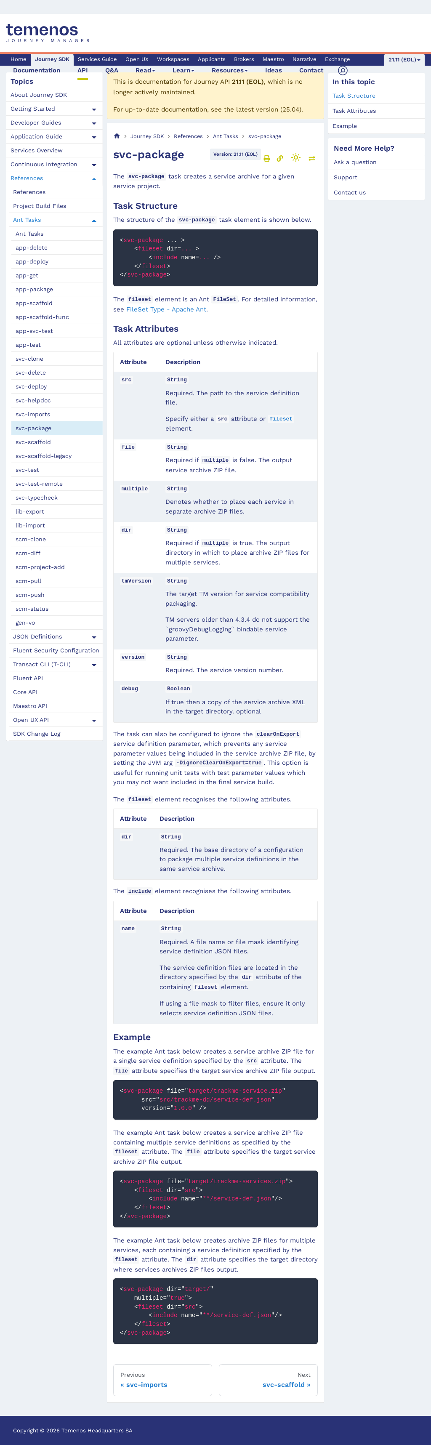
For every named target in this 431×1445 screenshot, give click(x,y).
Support (345, 177)
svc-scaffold (33, 442)
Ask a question (355, 162)
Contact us (350, 192)
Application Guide (36, 136)
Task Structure (354, 95)
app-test (28, 344)
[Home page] (117, 136)
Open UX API (31, 719)
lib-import (30, 525)
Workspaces (173, 59)
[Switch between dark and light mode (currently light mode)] (296, 157)
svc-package (33, 428)
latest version (257, 109)
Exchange (337, 59)
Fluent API (28, 678)
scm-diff (28, 553)
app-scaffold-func (42, 317)
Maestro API (30, 706)
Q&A (111, 70)
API (82, 70)
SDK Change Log (36, 733)
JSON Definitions (37, 636)
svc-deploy (31, 386)
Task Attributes (354, 110)
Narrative (305, 59)
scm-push (30, 594)
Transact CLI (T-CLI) (42, 664)
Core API (25, 692)
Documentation (36, 70)
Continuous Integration (44, 164)
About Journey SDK (39, 94)
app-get (27, 275)
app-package (34, 289)
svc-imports (33, 414)
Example (345, 125)
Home (19, 59)
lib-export (30, 511)
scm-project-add (40, 567)
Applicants (212, 59)
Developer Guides (36, 122)
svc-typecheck (37, 497)
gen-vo (25, 622)
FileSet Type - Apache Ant (166, 309)
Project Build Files (39, 205)
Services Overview (37, 150)
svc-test (27, 469)
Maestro (273, 59)
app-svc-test (34, 330)
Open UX (137, 59)
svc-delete (31, 372)
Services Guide (97, 59)
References (27, 178)
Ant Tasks (27, 219)
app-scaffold (34, 303)
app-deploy (32, 261)
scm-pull (28, 580)
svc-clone (29, 358)
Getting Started (33, 108)
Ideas (273, 70)
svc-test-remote (39, 483)
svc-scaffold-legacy (44, 455)
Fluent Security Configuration (56, 650)
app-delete (32, 247)
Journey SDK (52, 59)
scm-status (32, 608)
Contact (311, 70)
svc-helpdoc (33, 400)
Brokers (244, 59)
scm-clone (31, 539)
